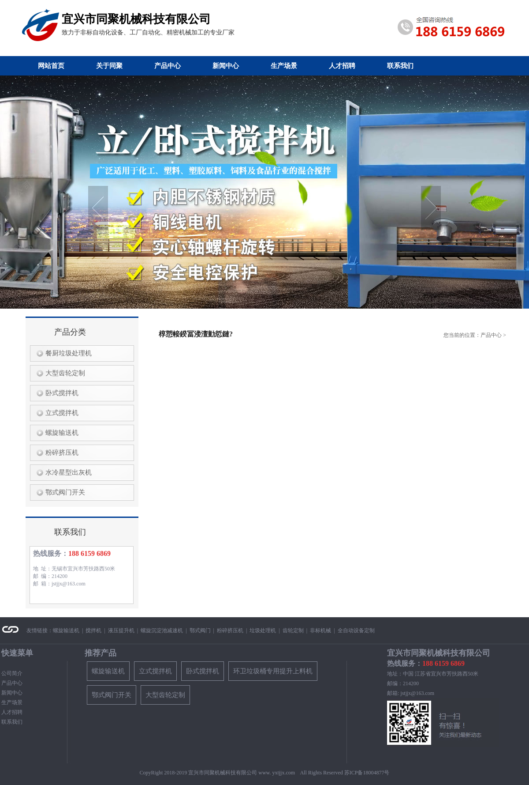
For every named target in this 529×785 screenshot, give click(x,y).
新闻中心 (225, 65)
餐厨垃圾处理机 (67, 353)
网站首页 (51, 65)
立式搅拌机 (60, 412)
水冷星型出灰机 (67, 472)
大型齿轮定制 (63, 373)
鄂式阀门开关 (63, 492)
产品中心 (167, 65)
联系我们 (400, 65)
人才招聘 (342, 65)
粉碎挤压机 (60, 452)
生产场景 (284, 65)
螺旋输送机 (60, 432)
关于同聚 (109, 65)
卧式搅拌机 (60, 392)
